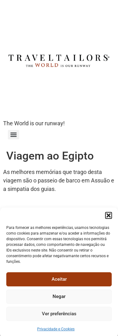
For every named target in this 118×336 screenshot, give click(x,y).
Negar (59, 299)
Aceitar (59, 282)
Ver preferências (59, 317)
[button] (108, 218)
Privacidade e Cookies (56, 332)
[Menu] (13, 134)
